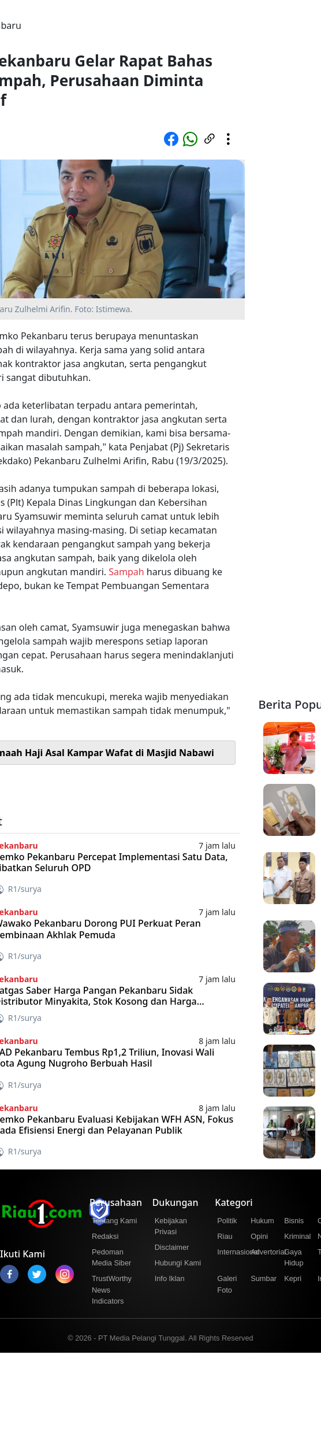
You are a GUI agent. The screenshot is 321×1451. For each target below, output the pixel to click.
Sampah (126, 571)
